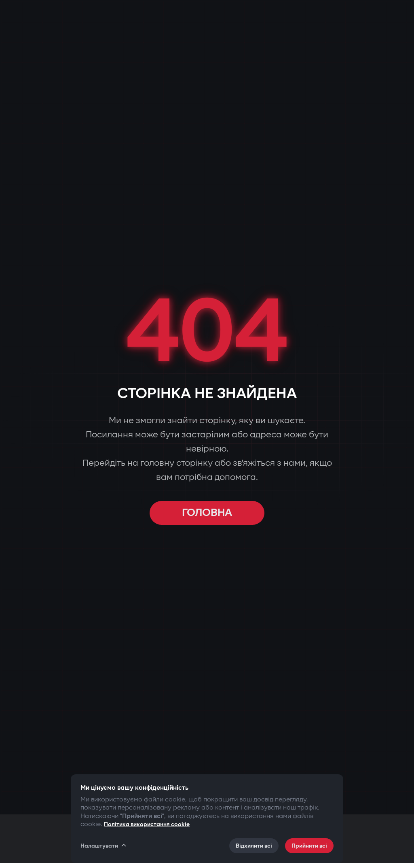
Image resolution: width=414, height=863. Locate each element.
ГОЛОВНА (207, 513)
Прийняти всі (309, 845)
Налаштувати (103, 845)
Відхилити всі (254, 845)
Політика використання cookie (147, 824)
